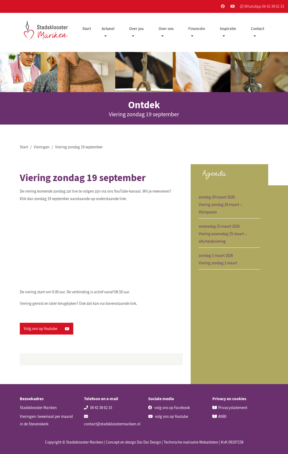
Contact (257, 28)
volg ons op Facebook (169, 407)
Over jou (136, 28)
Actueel (108, 28)
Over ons (166, 28)
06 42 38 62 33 (98, 407)
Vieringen (41, 146)
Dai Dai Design (149, 442)
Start (86, 28)
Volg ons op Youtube (46, 328)
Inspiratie (228, 28)
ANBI (222, 416)
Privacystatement (232, 407)
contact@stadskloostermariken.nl (112, 420)
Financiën (196, 28)
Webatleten (208, 442)
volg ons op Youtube (168, 416)
